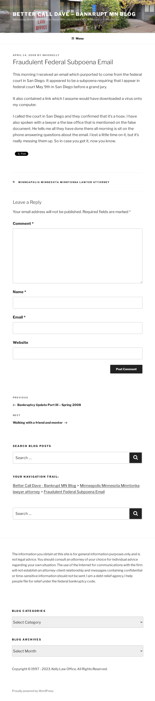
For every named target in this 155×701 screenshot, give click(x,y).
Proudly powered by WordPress (32, 691)
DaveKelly (51, 55)
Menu (77, 38)
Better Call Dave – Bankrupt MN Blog (74, 14)
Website (20, 342)
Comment (23, 223)
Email (19, 317)
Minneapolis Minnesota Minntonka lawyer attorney (64, 182)
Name (19, 292)
